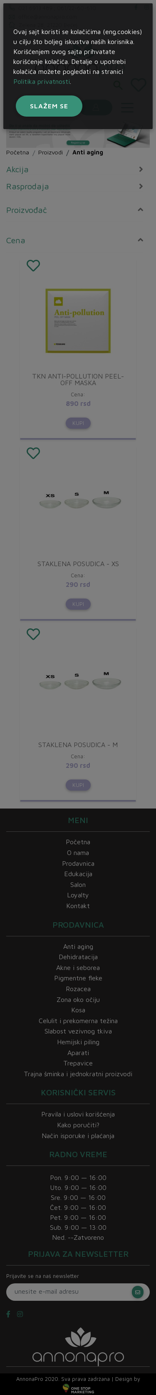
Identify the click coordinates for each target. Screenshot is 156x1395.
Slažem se (49, 106)
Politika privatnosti (41, 81)
